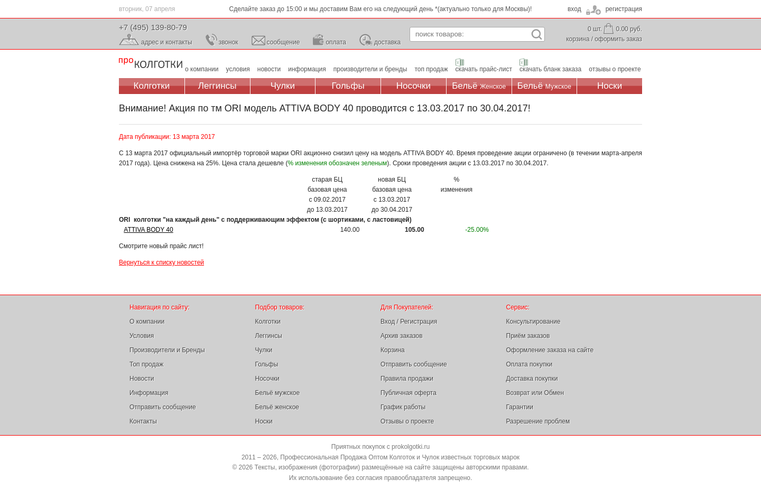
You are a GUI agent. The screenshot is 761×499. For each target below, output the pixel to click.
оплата (336, 42)
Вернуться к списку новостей (161, 262)
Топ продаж (146, 364)
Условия (141, 336)
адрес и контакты (166, 42)
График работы (402, 407)
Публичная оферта (408, 393)
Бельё (479, 86)
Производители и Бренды (167, 350)
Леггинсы (217, 86)
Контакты (143, 421)
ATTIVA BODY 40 (148, 229)
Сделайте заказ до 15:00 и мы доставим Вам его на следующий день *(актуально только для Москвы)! (380, 9)
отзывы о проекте (615, 69)
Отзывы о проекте (407, 421)
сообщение (283, 42)
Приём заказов (528, 336)
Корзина (392, 350)
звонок (228, 42)
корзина (577, 39)
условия (238, 69)
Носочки (413, 86)
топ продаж (431, 69)
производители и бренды (370, 69)
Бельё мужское (277, 393)
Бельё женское (277, 407)
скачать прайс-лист (484, 69)
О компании (146, 321)
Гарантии (519, 407)
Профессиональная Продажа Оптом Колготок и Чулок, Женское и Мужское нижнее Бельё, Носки (150, 63)
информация (307, 69)
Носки (609, 86)
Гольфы (348, 86)
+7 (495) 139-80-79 (153, 27)
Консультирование (533, 321)
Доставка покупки (532, 378)
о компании (202, 69)
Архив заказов (401, 336)
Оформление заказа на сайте (550, 350)
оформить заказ (618, 39)
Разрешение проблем (538, 421)
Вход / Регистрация (408, 321)
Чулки (283, 86)
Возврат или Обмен (535, 393)
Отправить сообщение (162, 407)
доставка (387, 42)
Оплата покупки (529, 364)
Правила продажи (406, 378)
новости (269, 69)
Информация (148, 393)
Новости (141, 378)
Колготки (152, 86)
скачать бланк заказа (550, 69)
